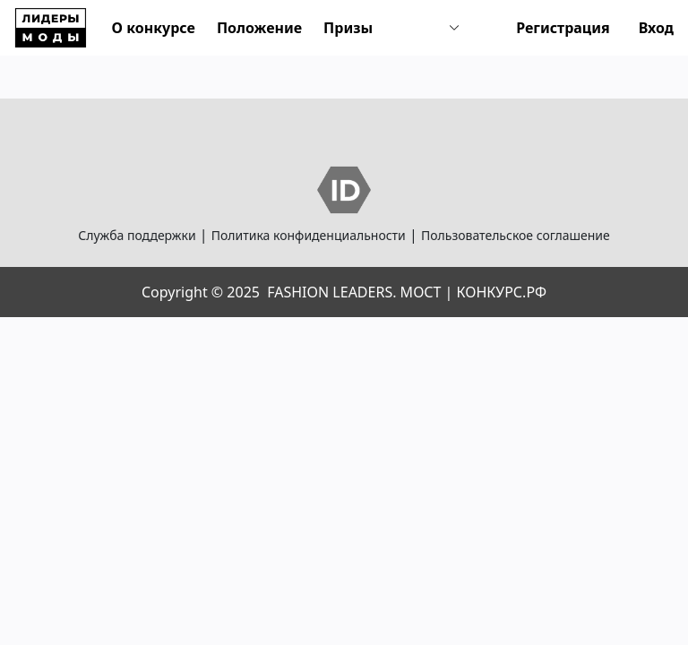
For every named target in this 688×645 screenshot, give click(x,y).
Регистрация (563, 28)
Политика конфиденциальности (308, 235)
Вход (656, 28)
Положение (259, 28)
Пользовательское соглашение (515, 235)
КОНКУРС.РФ (501, 292)
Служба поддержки (136, 235)
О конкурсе (153, 28)
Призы (348, 28)
